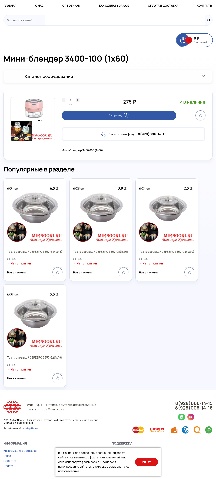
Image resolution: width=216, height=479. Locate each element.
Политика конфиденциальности (133, 451)
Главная (10, 6)
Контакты (204, 6)
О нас (39, 6)
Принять (146, 462)
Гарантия (10, 461)
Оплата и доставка (163, 6)
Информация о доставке (20, 451)
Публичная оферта (124, 461)
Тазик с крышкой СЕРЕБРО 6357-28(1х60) (100, 252)
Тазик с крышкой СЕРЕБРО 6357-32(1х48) (34, 357)
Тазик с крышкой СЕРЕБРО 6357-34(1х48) (34, 252)
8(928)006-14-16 (193, 407)
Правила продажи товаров (130, 456)
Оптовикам (71, 6)
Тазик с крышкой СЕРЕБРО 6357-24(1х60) (166, 252)
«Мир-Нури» (31, 428)
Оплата (9, 466)
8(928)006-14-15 (152, 134)
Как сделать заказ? (114, 6)
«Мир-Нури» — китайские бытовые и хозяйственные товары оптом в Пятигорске (61, 407)
